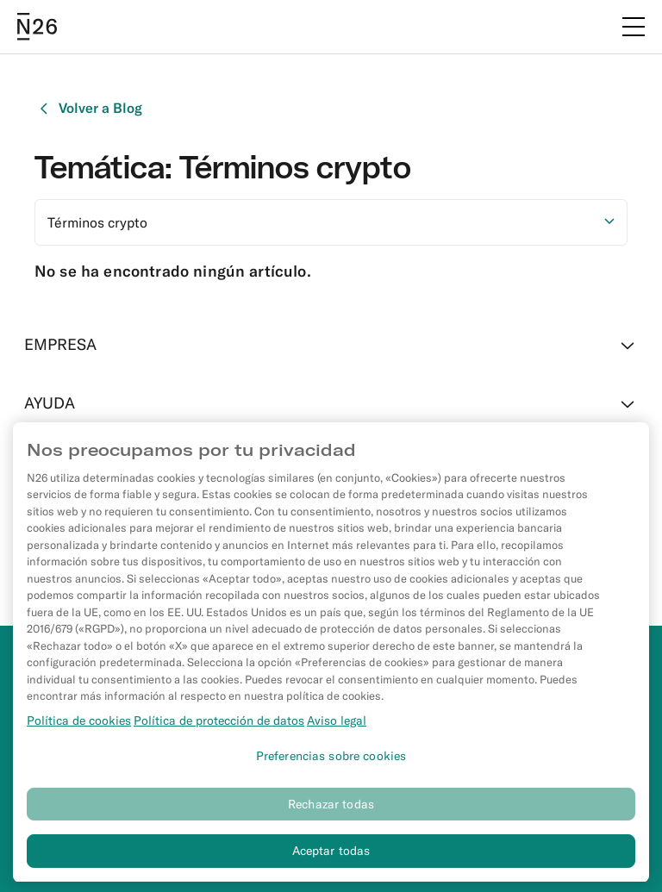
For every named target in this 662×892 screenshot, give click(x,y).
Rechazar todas (331, 810)
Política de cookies (79, 726)
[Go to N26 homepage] (37, 27)
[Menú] (633, 27)
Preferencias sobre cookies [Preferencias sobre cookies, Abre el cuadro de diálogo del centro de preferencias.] (331, 762)
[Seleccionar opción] (331, 222)
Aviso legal (336, 726)
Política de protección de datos (219, 726)
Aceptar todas (331, 857)
